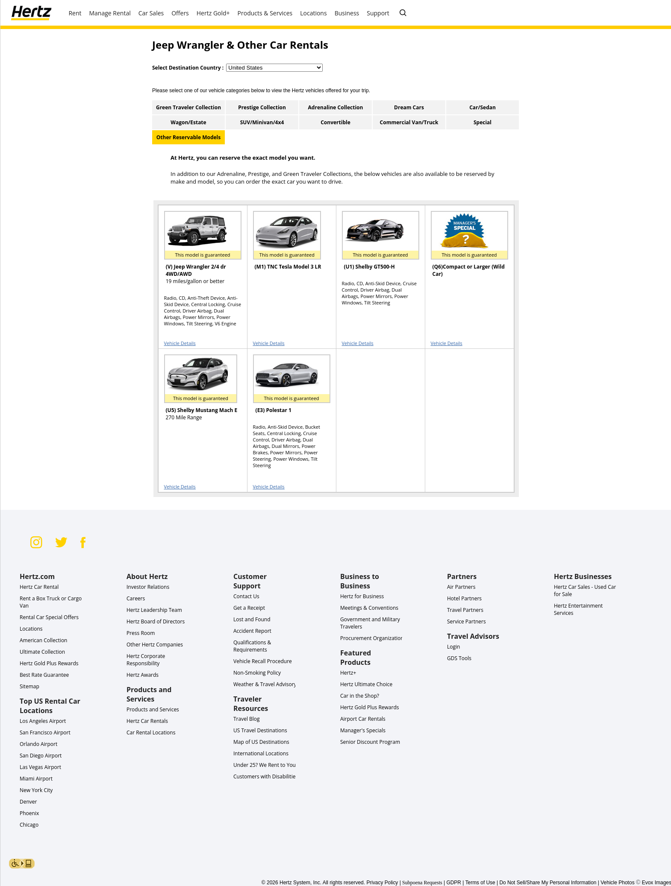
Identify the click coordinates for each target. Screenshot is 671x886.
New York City (36, 790)
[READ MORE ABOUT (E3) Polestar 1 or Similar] (286, 391)
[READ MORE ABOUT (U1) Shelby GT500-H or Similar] (375, 247)
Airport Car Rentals (363, 718)
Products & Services (265, 13)
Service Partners (466, 621)
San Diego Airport (41, 755)
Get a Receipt (249, 607)
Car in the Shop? (359, 695)
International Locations (260, 753)
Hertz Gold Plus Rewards (49, 663)
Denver (28, 801)
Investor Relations (148, 587)
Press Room (141, 633)
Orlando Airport (38, 744)
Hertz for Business (362, 596)
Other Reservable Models (188, 137)
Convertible (335, 122)
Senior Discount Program (370, 742)
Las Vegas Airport (40, 767)
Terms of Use (480, 883)
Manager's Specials (363, 730)
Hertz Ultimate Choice (366, 684)
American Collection (43, 640)
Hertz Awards (143, 674)
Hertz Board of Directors (156, 621)
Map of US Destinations (261, 742)
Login (453, 646)
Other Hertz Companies (155, 644)
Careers (136, 598)
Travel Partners (465, 610)
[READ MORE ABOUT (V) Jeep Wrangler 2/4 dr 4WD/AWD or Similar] (197, 247)
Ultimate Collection (42, 651)
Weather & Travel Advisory (265, 684)
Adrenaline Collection (335, 107)
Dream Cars (409, 107)
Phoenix (29, 813)
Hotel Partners (464, 598)
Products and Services (153, 709)
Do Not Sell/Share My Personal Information (547, 883)
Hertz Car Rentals (147, 721)
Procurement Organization (372, 638)
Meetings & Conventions (369, 607)
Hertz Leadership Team (154, 610)
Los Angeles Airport (43, 721)
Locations (31, 628)
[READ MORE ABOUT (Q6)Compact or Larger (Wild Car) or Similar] (464, 247)
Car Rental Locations (151, 732)
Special (482, 122)
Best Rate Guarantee (44, 674)
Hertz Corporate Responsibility (146, 659)
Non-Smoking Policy (257, 672)
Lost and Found (252, 619)
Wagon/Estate (188, 122)
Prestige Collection (262, 107)
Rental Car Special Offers (49, 617)
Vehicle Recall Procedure (262, 661)
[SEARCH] (403, 13)
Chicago (29, 824)
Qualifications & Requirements (252, 646)
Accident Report (252, 631)
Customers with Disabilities (265, 776)
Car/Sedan (482, 107)
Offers (180, 13)
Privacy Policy (382, 883)
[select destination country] (274, 68)
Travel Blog (246, 718)
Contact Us (246, 596)
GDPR (454, 883)
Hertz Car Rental (39, 587)
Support (378, 13)
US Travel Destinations (260, 730)
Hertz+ (348, 672)
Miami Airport (36, 778)
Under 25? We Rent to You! (265, 765)
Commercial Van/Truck (409, 122)
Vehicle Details (180, 343)
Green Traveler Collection (188, 107)
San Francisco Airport (45, 732)
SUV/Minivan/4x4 (262, 122)
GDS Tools (459, 658)
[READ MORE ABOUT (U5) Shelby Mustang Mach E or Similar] (197, 391)
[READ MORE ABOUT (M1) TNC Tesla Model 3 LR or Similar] (286, 247)
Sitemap (29, 686)
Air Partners (461, 587)
